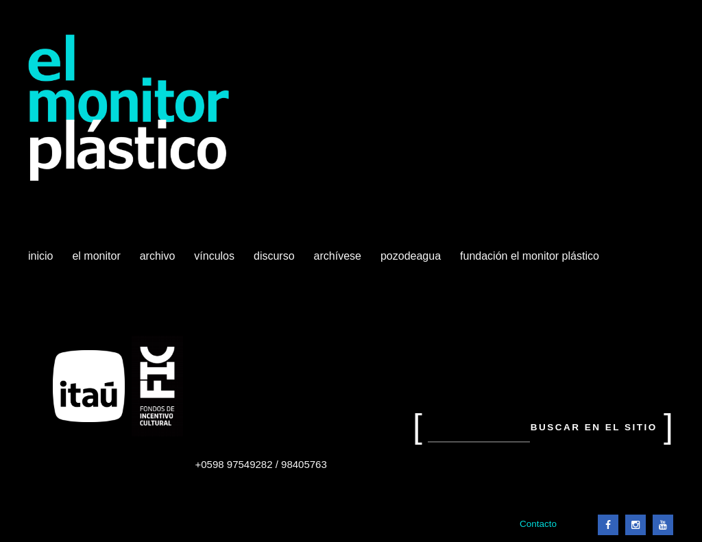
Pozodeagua (412, 261)
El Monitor (97, 261)
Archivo (159, 261)
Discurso (274, 256)
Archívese (337, 256)
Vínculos (215, 261)
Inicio (40, 256)
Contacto (538, 524)
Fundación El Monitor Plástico (529, 256)
